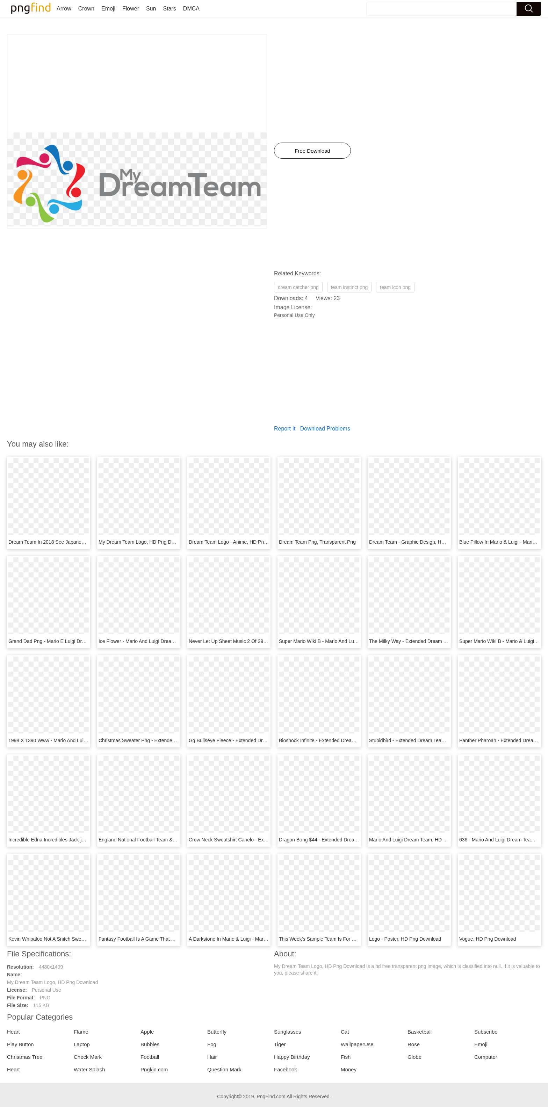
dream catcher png (298, 287)
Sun (151, 9)
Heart (13, 1032)
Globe (414, 1057)
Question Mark (224, 1069)
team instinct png (349, 287)
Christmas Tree (25, 1057)
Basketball (420, 1032)
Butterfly (216, 1032)
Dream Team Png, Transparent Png (317, 542)
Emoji (108, 9)
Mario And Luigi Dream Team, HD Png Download (422, 839)
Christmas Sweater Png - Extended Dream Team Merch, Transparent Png (178, 740)
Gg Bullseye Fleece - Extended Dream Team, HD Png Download (259, 740)
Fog (211, 1044)
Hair (212, 1057)
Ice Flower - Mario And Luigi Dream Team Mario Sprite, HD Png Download (179, 641)
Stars (169, 9)
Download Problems (325, 429)
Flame (81, 1032)
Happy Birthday (292, 1057)
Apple (147, 1032)
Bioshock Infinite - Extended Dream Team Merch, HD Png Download (353, 740)
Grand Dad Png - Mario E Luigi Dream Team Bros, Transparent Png (81, 641)
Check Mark (88, 1057)
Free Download (312, 151)
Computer (485, 1057)
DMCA (191, 9)
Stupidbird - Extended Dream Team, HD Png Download (428, 740)
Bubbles (149, 1044)
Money (348, 1069)
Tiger (280, 1044)
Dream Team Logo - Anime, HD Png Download (239, 542)
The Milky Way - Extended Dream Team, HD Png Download (433, 641)
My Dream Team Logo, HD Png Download (144, 542)
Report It (284, 429)
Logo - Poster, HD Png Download (405, 939)
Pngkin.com (154, 1069)
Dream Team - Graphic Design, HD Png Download (423, 542)
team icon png (395, 287)
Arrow (64, 9)
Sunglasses (287, 1032)
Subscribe (486, 1032)
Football (149, 1057)
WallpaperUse (357, 1044)
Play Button (20, 1044)
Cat (345, 1032)
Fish (346, 1057)
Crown (86, 9)
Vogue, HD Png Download (487, 939)
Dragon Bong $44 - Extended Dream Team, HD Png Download (346, 839)
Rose (414, 1044)
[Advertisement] (137, 83)
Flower (130, 9)
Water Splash (89, 1069)
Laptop (82, 1044)
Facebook (285, 1069)
